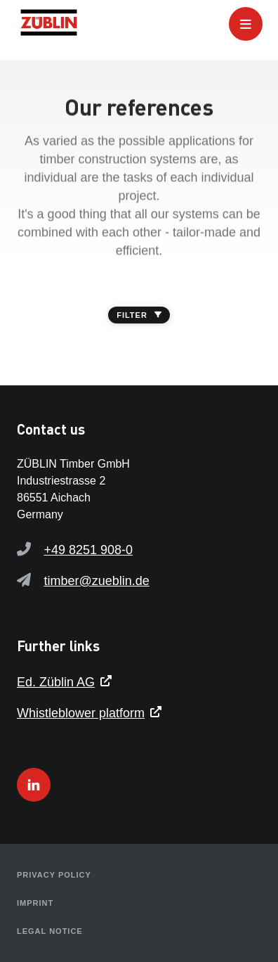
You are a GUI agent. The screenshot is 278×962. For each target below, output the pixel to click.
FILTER (139, 315)
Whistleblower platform (81, 713)
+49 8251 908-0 (88, 550)
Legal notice (50, 931)
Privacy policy (54, 875)
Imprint (35, 903)
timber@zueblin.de (96, 581)
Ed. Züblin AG (56, 682)
